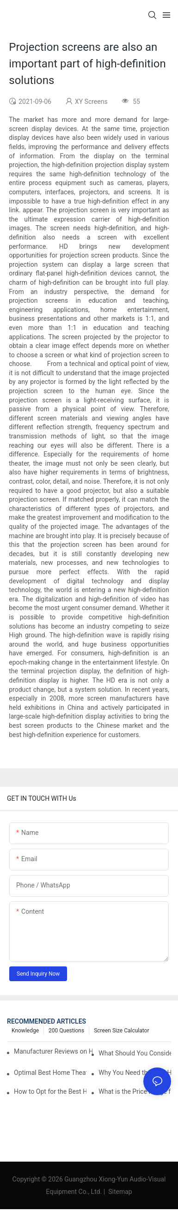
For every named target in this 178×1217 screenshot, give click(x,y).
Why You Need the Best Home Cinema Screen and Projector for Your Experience (134, 1072)
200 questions (66, 1030)
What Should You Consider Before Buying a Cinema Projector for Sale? (134, 1053)
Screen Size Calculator (121, 1030)
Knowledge (25, 1030)
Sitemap (119, 1191)
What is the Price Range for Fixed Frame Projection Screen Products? (134, 1091)
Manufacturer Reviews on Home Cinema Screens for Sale (53, 1051)
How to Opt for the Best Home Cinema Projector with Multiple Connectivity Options (50, 1091)
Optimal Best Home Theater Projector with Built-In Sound (50, 1072)
